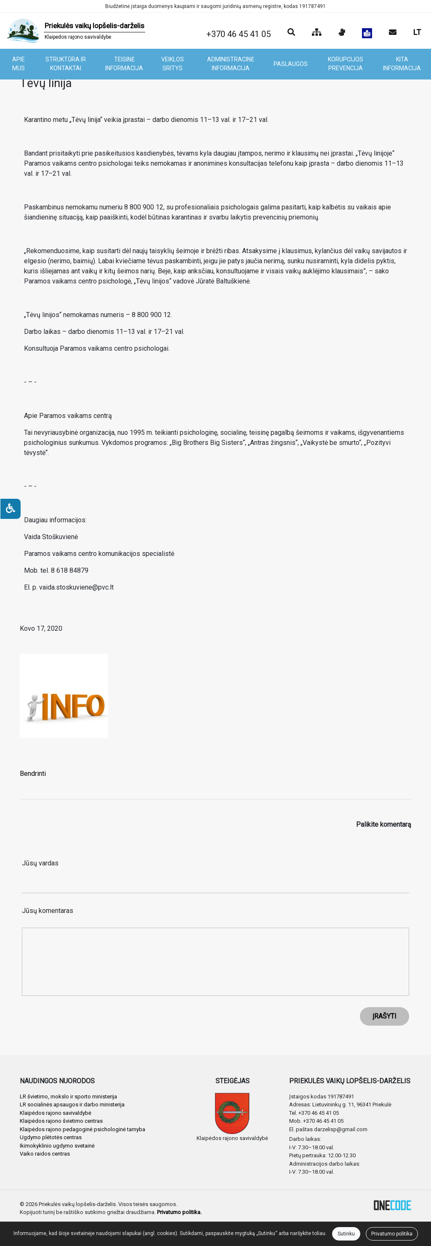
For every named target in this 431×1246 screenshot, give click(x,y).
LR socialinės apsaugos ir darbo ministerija (72, 1104)
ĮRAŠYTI (384, 1016)
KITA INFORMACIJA (402, 63)
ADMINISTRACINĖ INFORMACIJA (230, 63)
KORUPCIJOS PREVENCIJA (345, 63)
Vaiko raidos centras (45, 1154)
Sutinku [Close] (346, 1234)
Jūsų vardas (40, 863)
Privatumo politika (391, 1234)
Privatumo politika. (179, 1212)
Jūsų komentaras (47, 911)
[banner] (76, 30)
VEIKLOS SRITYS (172, 63)
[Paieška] (291, 32)
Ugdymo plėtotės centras (51, 1137)
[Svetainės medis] (317, 32)
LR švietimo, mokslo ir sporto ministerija (68, 1096)
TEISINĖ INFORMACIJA (124, 63)
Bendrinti (33, 774)
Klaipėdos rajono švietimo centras (61, 1121)
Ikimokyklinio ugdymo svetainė (57, 1146)
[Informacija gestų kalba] (342, 32)
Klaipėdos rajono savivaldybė (55, 1113)
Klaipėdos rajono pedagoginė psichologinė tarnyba (82, 1129)
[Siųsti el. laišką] (393, 32)
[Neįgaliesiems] (10, 508)
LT (417, 32)
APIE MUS (18, 63)
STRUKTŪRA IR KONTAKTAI (65, 63)
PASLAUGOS (291, 64)
